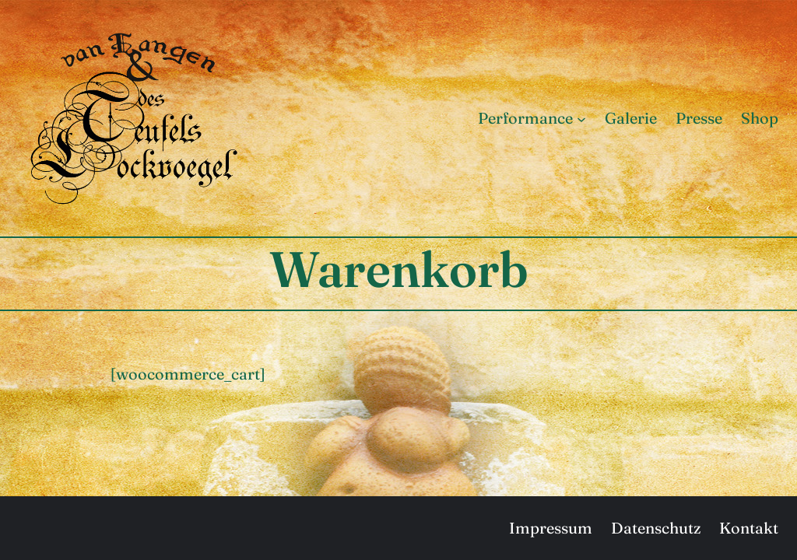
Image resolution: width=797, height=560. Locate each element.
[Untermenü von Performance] (581, 118)
